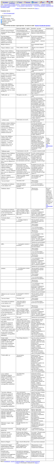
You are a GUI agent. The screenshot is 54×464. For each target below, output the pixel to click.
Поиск (19, 2)
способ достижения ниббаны (18, 461)
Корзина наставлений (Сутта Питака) (30, 4)
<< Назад (17, 8)
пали (3, 17)
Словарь (34, 2)
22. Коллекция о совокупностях (24, 5)
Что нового (4, 2)
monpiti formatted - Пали (8, 18)
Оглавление (12, 2)
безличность (7, 461)
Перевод (37, 25)
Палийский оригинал (44, 25)
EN (48, 1)
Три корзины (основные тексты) (11, 4)
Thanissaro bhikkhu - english (8, 20)
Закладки (27, 2)
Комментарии (5, 22)
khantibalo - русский (7, 21)
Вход (42, 2)
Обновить (3, 24)
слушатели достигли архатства (32, 461)
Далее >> (37, 8)
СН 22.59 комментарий (8, 13)
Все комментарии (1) (49, 146)
